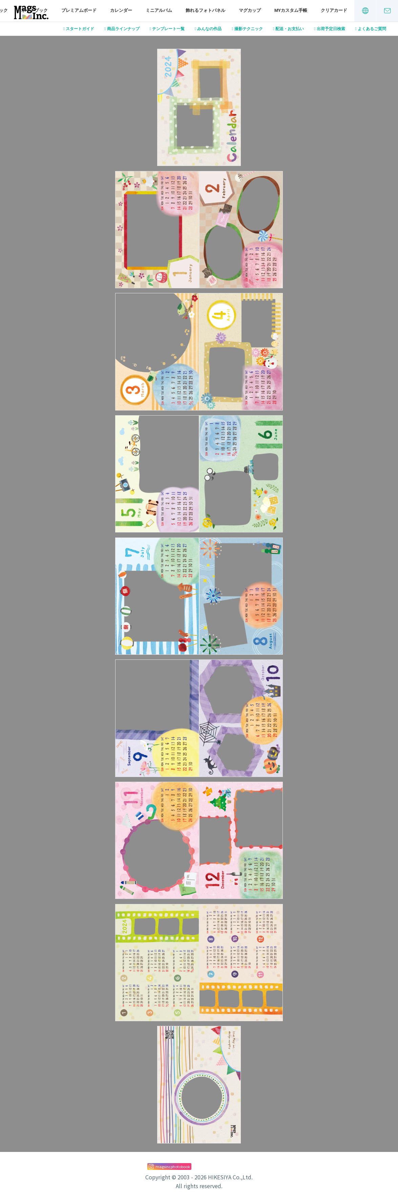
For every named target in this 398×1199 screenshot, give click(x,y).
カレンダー (121, 10)
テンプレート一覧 (168, 28)
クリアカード (334, 10)
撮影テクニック (248, 28)
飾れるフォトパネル (205, 10)
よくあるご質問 (372, 28)
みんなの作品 (209, 28)
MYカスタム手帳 (290, 10)
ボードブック (34, 10)
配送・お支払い (289, 28)
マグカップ (250, 10)
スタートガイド (80, 28)
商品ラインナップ (123, 28)
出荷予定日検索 (331, 28)
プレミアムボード (79, 10)
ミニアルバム (159, 10)
